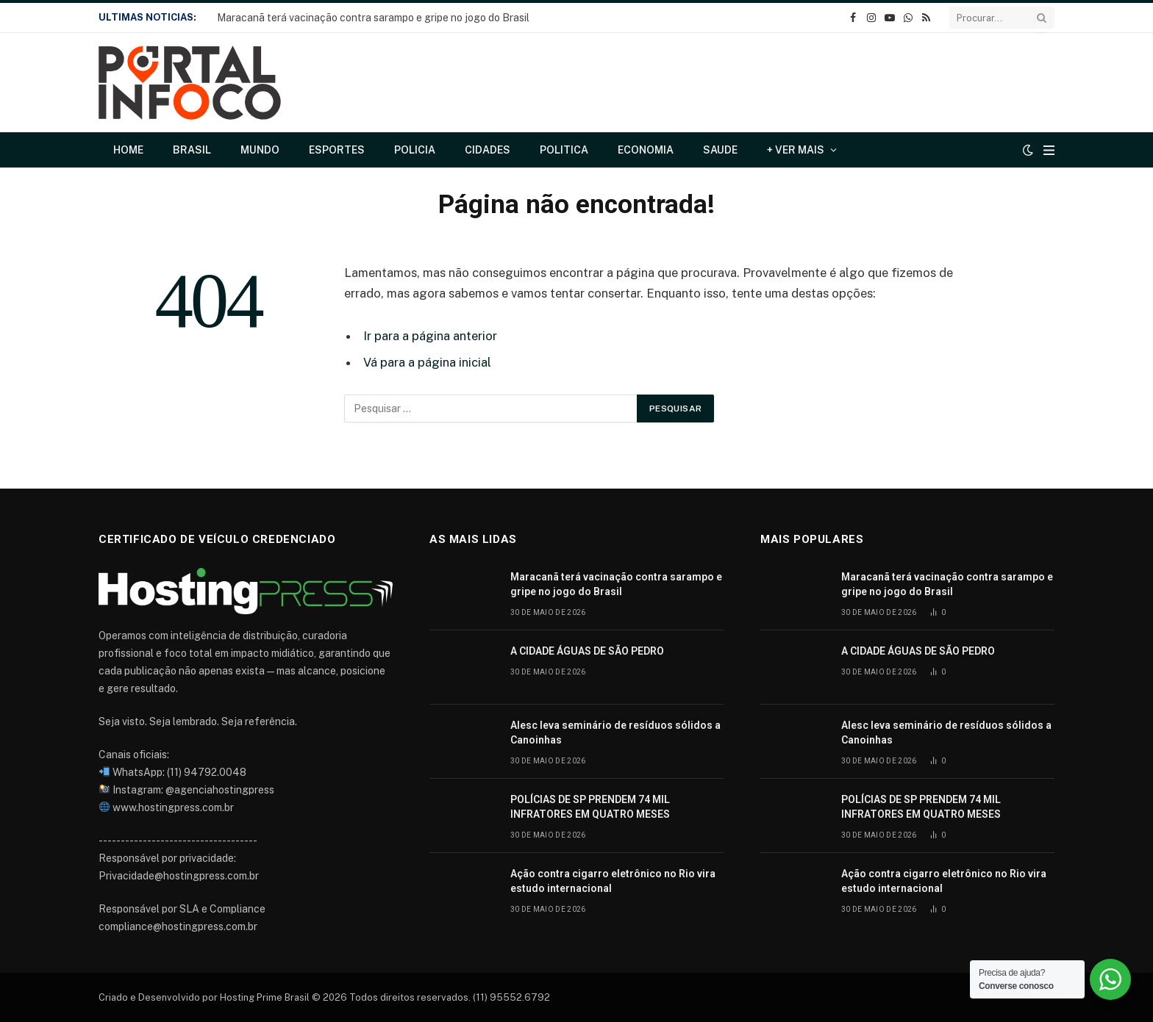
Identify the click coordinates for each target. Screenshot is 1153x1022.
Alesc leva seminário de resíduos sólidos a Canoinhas (615, 732)
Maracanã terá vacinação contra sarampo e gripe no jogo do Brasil (373, 18)
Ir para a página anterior (430, 335)
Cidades (487, 150)
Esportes (337, 150)
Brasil (192, 150)
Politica (564, 150)
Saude (720, 150)
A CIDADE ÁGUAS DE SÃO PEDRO (587, 651)
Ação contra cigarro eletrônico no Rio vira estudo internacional (612, 881)
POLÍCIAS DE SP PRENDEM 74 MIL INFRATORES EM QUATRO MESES (590, 807)
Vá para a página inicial (427, 362)
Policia (414, 150)
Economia (646, 150)
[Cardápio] (1048, 150)
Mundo (259, 150)
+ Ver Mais (795, 150)
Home (128, 150)
